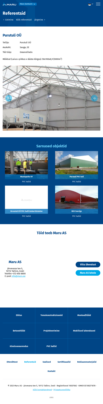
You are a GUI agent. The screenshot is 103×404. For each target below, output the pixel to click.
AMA (51, 397)
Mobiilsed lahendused (84, 330)
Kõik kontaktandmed (42, 389)
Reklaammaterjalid (86, 362)
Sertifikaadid (64, 362)
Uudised (47, 362)
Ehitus (19, 315)
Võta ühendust (88, 264)
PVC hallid (52, 346)
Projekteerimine (51, 330)
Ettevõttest (12, 362)
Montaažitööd (84, 315)
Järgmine (40, 19)
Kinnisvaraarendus (19, 346)
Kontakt (51, 371)
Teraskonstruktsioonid (52, 315)
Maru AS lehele (88, 272)
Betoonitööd (19, 330)
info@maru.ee (18, 276)
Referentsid (30, 362)
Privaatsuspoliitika (62, 389)
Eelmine (8, 19)
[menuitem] (91, 4)
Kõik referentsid (24, 19)
